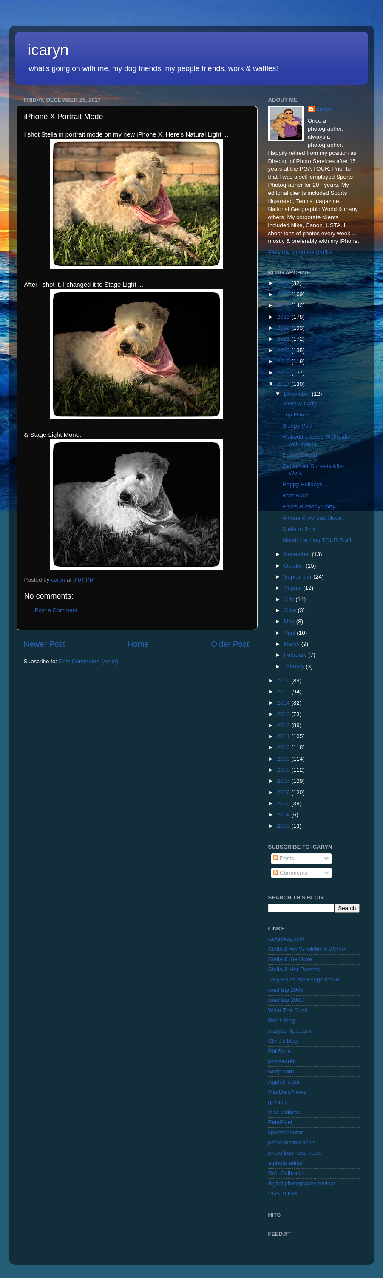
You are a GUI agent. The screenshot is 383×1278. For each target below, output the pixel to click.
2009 (284, 759)
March (292, 644)
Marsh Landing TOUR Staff (316, 540)
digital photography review (301, 1183)
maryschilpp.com (289, 1030)
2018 (284, 372)
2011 (284, 736)
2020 (284, 350)
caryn (324, 109)
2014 (284, 702)
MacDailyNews (287, 1092)
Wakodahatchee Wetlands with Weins (315, 440)
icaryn (48, 50)
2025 (284, 294)
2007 (284, 781)
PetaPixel (280, 1122)
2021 (284, 339)
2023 (284, 317)
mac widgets (284, 1112)
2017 (284, 384)
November (298, 554)
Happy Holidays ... (305, 484)
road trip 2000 (286, 1000)
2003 (284, 826)
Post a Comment (56, 610)
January (295, 666)
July (290, 599)
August (294, 588)
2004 (284, 814)
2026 (284, 283)
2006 (284, 792)
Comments (290, 873)
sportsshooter (285, 1132)
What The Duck (288, 1010)
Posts (283, 858)
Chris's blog (283, 1041)
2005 (284, 803)
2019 (284, 361)
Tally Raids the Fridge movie (304, 979)
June (291, 610)
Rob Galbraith (286, 1173)
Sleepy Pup (297, 425)
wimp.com (281, 1071)
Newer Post (44, 643)
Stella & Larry (299, 403)
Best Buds (295, 495)
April (290, 633)
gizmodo (279, 1102)
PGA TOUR (283, 1193)
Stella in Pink (298, 529)
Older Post (230, 643)
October (295, 565)
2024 (284, 305)
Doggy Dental (299, 455)
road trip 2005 (286, 990)
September (299, 576)
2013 (284, 714)
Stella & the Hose (290, 959)
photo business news (295, 1153)
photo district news (292, 1142)
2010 (284, 747)
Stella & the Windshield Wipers (307, 949)
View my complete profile (300, 252)
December (298, 394)
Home (138, 643)
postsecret (281, 1061)
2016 (284, 680)
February (296, 655)
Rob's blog (281, 1020)
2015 (284, 691)
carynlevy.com (286, 939)
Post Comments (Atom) (88, 661)
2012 (284, 725)
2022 (284, 328)
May (290, 621)
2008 (284, 770)
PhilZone (279, 1051)
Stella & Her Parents (294, 969)
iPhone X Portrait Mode (312, 518)
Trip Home (295, 414)
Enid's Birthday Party (308, 506)
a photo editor (286, 1163)
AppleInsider (284, 1081)
